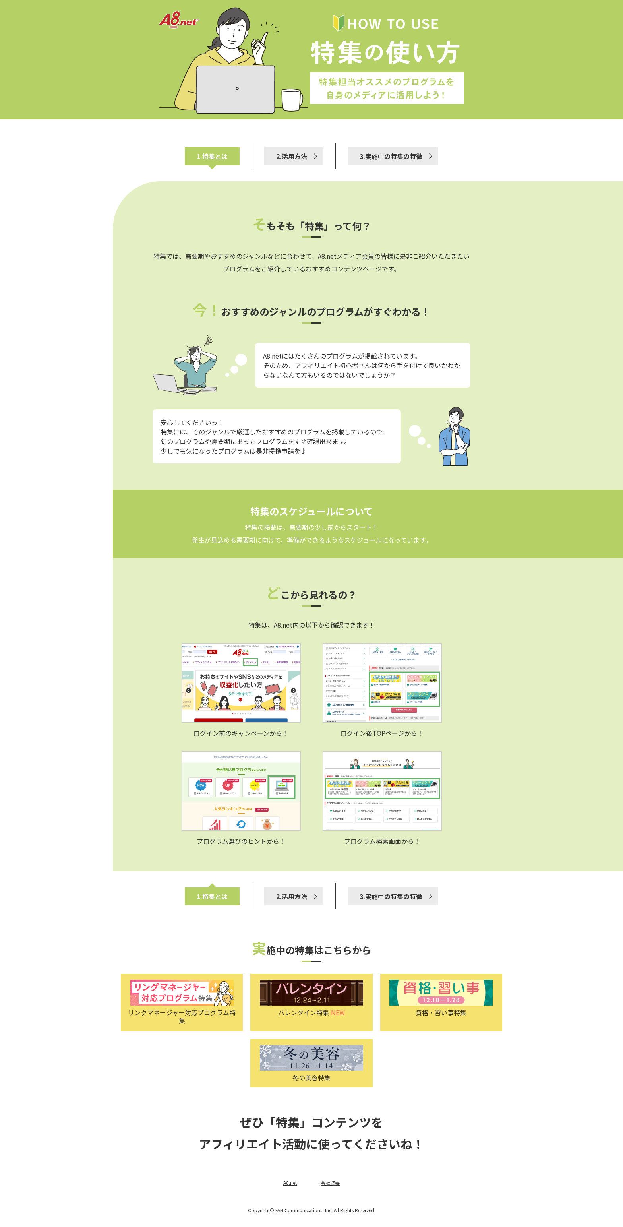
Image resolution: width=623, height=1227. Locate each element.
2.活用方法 (291, 156)
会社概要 (330, 1182)
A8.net (290, 1182)
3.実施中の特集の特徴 (391, 156)
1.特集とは (212, 156)
